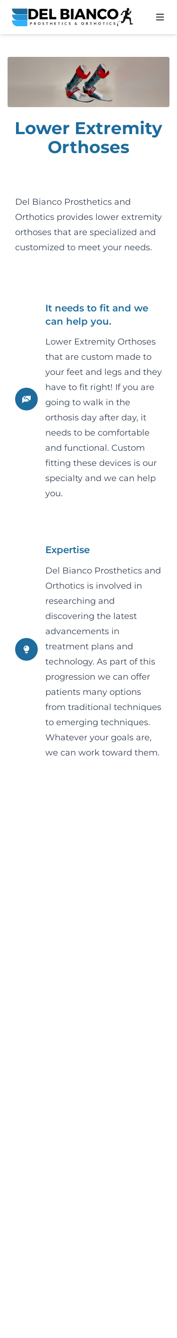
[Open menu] (160, 17)
